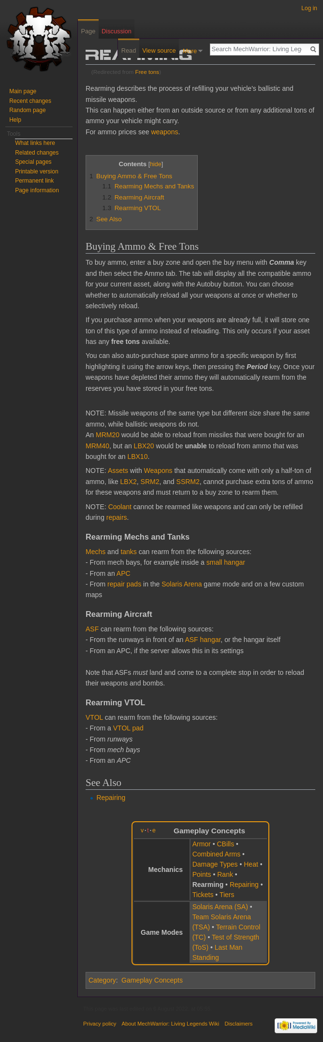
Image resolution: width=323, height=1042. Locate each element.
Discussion (117, 31)
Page (88, 31)
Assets (118, 470)
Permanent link (34, 180)
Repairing (110, 797)
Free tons (147, 72)
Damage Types (215, 864)
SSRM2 (188, 481)
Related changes (37, 152)
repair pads (124, 584)
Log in (309, 8)
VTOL (94, 717)
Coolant (120, 507)
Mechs (95, 552)
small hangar (225, 562)
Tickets (203, 895)
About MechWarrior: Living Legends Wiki (171, 1024)
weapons (164, 132)
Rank (225, 874)
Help (15, 119)
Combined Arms (216, 854)
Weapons (158, 470)
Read (128, 50)
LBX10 (137, 456)
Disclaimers (238, 1024)
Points (201, 874)
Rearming (208, 884)
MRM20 (107, 435)
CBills (225, 844)
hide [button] (156, 164)
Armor (201, 844)
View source (159, 50)
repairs (116, 517)
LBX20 (144, 446)
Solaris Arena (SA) (220, 907)
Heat (251, 864)
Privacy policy (99, 1024)
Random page (27, 110)
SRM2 (150, 481)
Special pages (33, 161)
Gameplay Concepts (152, 980)
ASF (92, 629)
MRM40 (97, 446)
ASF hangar (202, 639)
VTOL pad (128, 728)
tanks (128, 552)
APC (124, 573)
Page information (37, 190)
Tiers (227, 895)
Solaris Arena (182, 584)
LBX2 (128, 481)
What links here (35, 143)
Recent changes (30, 101)
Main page (22, 91)
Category (102, 980)
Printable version (36, 171)
